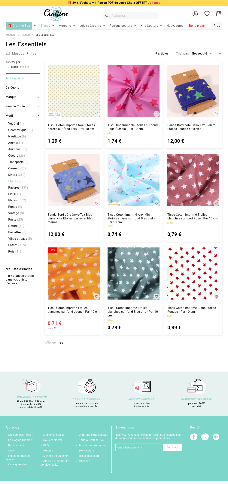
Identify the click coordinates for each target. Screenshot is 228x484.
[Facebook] (193, 437)
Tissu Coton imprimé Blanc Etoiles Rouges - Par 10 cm (191, 309)
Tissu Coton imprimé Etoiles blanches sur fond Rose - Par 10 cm (192, 216)
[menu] (114, 26)
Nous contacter (52, 440)
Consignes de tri (18, 464)
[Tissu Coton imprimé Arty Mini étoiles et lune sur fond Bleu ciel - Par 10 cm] (134, 180)
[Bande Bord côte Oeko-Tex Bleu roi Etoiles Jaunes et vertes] (193, 91)
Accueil (10, 35)
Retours (48, 450)
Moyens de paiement (56, 455)
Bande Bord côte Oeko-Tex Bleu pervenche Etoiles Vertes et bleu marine (70, 218)
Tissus (26, 35)
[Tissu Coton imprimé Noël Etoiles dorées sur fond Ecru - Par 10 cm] (74, 91)
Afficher (50, 343)
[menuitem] (45, 26)
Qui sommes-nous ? (20, 434)
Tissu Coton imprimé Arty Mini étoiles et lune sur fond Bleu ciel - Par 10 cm (131, 218)
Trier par (182, 53)
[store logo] (52, 14)
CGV (11, 450)
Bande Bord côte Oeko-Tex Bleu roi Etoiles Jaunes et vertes (191, 127)
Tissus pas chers (88, 455)
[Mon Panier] (218, 13)
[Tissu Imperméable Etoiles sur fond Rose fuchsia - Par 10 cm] (134, 91)
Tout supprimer (15, 78)
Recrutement (16, 445)
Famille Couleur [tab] (17, 106)
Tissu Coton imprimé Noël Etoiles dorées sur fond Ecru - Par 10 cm (71, 127)
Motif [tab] (9, 116)
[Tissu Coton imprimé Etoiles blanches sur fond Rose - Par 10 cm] (193, 180)
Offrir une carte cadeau (92, 434)
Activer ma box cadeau (92, 445)
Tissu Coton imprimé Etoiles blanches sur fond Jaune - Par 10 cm (74, 309)
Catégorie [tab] (12, 87)
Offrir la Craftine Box (91, 440)
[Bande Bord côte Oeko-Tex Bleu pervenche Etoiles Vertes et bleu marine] (74, 180)
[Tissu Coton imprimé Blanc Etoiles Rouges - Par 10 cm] (193, 273)
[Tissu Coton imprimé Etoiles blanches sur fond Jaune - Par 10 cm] (74, 273)
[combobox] (129, 13)
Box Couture (86, 450)
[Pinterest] (216, 437)
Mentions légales (54, 434)
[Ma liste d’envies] (207, 13)
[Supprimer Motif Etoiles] (9, 67)
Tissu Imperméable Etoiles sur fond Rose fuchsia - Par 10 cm (133, 127)
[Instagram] (205, 437)
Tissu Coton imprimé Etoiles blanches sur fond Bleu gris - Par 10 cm (133, 311)
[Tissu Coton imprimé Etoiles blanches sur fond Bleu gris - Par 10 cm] (134, 273)
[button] (195, 14)
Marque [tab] (11, 97)
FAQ (46, 445)
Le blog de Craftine (20, 440)
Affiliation (84, 461)
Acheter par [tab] (13, 62)
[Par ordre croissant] (220, 53)
